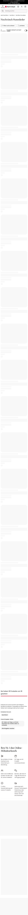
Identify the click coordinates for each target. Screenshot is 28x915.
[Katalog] (3, 6)
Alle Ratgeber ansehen (8, 728)
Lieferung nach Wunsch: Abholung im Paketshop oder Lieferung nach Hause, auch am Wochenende (20, 791)
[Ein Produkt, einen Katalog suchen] (2, 11)
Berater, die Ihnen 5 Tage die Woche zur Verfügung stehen (20, 775)
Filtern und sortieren (8, 25)
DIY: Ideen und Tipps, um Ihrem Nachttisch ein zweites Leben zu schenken (10, 723)
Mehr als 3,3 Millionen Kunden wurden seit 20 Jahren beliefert (7, 775)
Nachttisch (12, 15)
